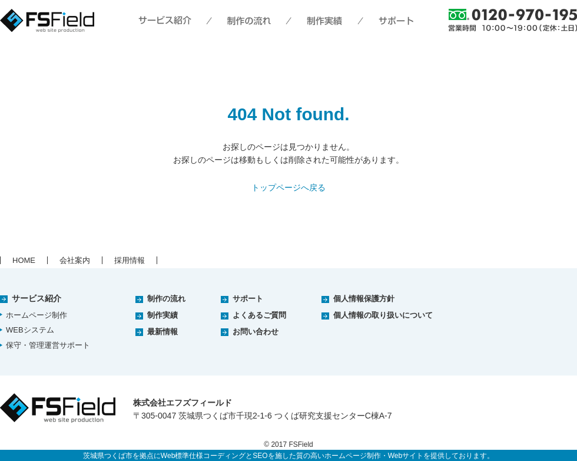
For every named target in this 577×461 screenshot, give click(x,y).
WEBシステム (30, 329)
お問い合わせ (255, 331)
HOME (23, 260)
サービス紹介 (36, 298)
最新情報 (162, 331)
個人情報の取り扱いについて (383, 315)
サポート (248, 298)
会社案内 (74, 260)
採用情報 (129, 260)
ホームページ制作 (36, 315)
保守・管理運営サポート (48, 345)
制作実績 (162, 315)
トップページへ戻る (288, 187)
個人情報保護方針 (363, 298)
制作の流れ (166, 298)
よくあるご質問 (259, 315)
